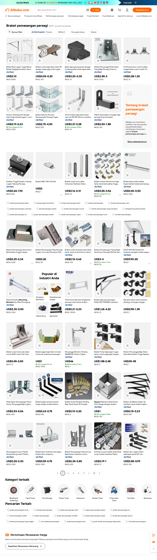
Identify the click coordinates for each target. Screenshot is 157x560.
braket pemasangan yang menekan (103, 209)
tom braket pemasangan (49, 521)
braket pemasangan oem (118, 203)
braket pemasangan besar (18, 203)
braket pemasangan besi (67, 510)
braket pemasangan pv (120, 510)
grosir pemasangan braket (43, 215)
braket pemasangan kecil (69, 203)
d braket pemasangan (121, 215)
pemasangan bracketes (44, 203)
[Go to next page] (99, 473)
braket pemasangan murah (72, 209)
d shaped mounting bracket (133, 209)
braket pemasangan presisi (93, 516)
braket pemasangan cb (17, 215)
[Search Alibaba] (60, 10)
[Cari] (95, 10)
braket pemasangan (40, 516)
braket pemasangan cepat (70, 215)
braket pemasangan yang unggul (20, 521)
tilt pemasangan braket (17, 516)
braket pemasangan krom (96, 215)
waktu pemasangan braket (94, 510)
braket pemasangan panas (121, 516)
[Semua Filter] (15, 32)
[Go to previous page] (57, 473)
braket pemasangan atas (74, 521)
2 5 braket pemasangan (136, 521)
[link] (153, 535)
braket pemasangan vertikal (65, 516)
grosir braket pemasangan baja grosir (105, 521)
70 (94, 473)
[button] (87, 10)
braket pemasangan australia (19, 209)
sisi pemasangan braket (46, 209)
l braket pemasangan (94, 203)
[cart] (120, 10)
